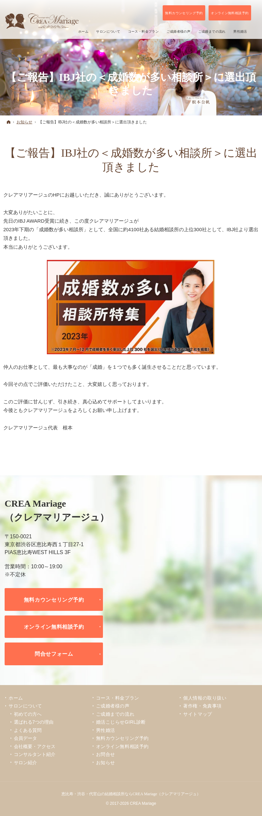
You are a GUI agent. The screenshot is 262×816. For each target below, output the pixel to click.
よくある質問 (28, 730)
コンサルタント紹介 (34, 754)
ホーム (16, 698)
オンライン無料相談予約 (54, 627)
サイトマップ (197, 714)
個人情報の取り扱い (204, 698)
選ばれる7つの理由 (33, 722)
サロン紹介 (25, 762)
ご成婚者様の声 (113, 705)
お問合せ (105, 754)
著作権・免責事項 (202, 705)
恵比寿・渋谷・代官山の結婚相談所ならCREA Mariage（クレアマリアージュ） (131, 794)
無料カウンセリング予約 (54, 600)
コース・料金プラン (117, 698)
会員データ (25, 738)
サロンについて (25, 705)
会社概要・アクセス (34, 746)
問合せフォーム (54, 654)
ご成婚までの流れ (115, 714)
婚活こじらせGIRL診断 (121, 722)
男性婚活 (105, 730)
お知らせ (105, 762)
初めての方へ (28, 714)
